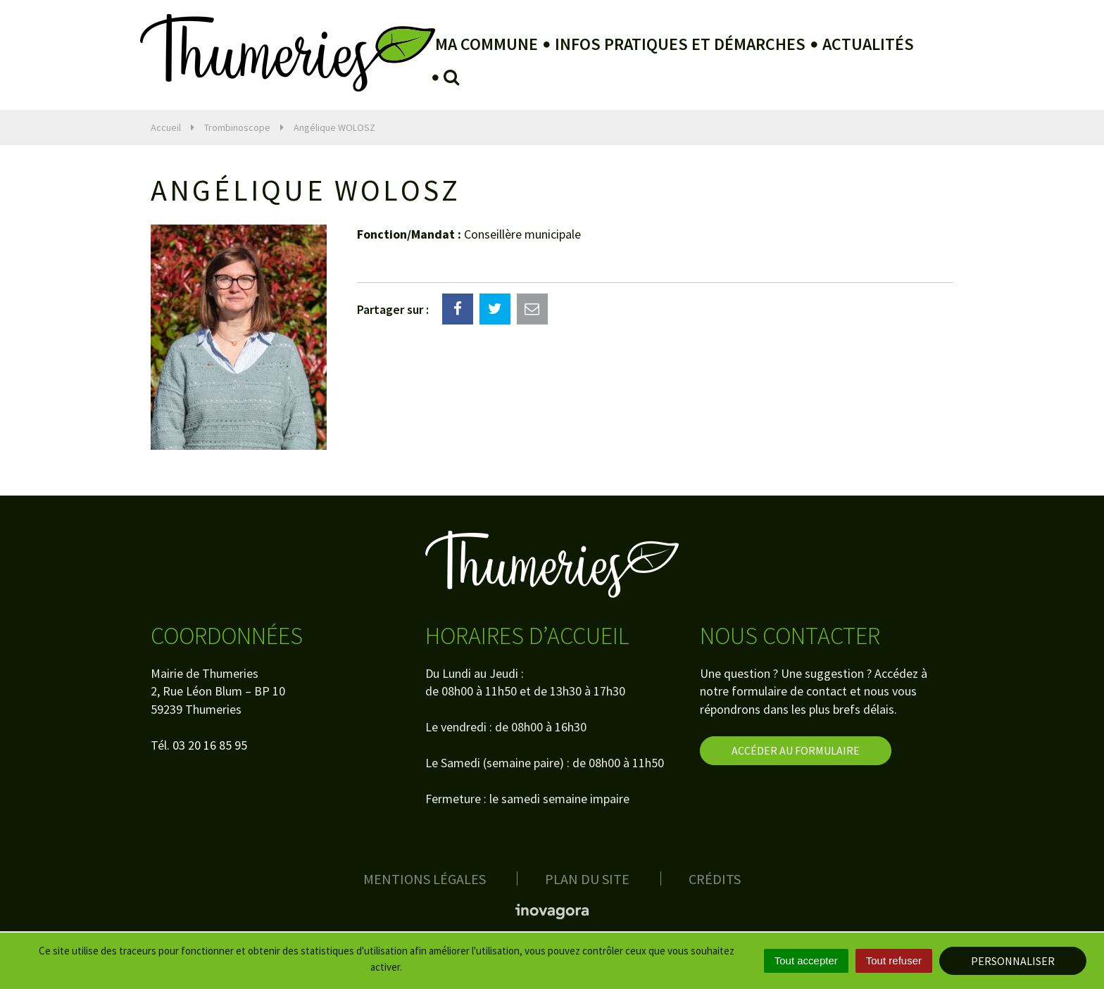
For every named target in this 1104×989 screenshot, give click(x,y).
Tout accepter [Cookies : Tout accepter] (806, 960)
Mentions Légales (424, 879)
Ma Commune (486, 44)
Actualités (868, 44)
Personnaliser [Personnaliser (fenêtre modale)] (1013, 961)
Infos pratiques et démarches (680, 44)
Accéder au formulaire (796, 750)
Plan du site (587, 879)
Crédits (715, 879)
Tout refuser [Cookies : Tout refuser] (894, 960)
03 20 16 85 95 (209, 745)
